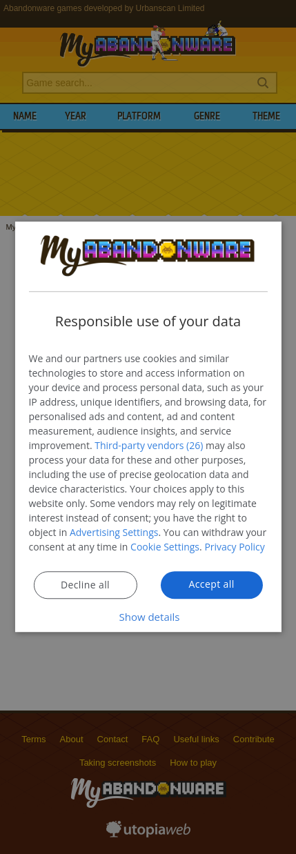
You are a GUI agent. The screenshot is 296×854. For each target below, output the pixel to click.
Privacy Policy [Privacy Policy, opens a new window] (234, 547)
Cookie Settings (164, 547)
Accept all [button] (211, 584)
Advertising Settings (114, 532)
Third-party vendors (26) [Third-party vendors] (149, 446)
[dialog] (147, 426)
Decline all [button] (85, 585)
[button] (148, 618)
